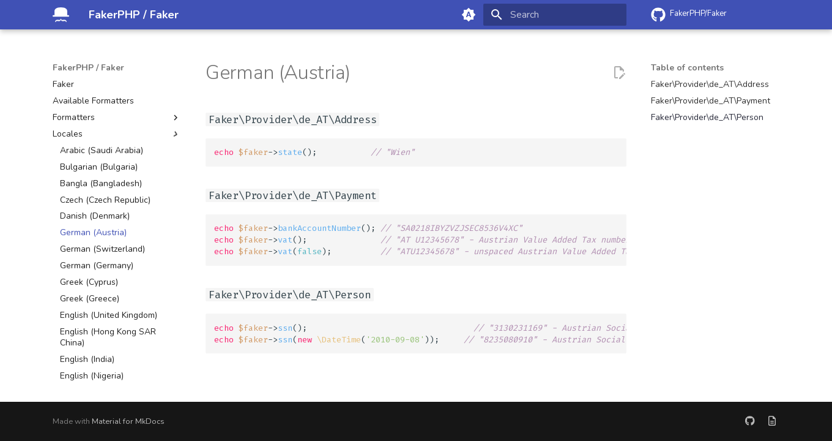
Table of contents (687, 68)
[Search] (554, 15)
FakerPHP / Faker (88, 68)
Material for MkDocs (128, 421)
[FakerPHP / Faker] (61, 14)
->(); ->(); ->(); (420, 240)
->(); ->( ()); (420, 334)
